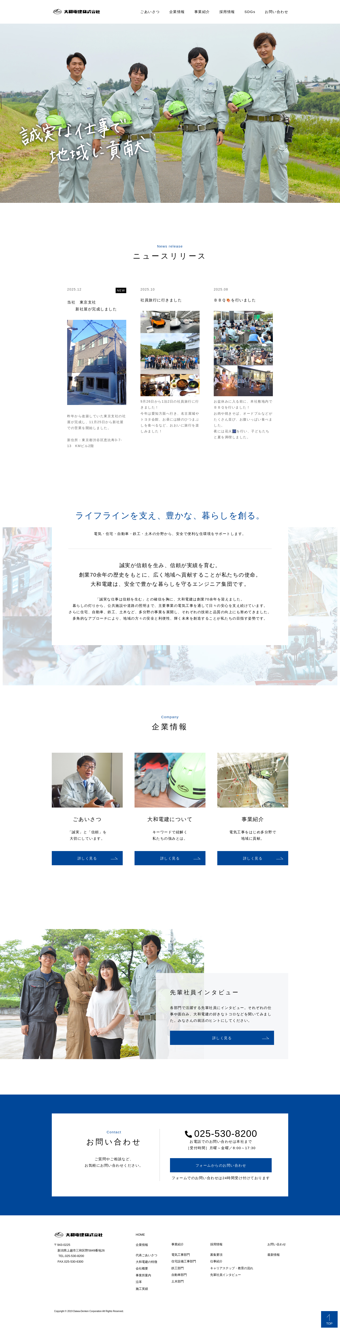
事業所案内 (143, 1275)
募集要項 (216, 1254)
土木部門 (177, 1281)
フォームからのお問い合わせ (221, 1165)
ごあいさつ (150, 12)
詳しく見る (87, 858)
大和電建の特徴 (146, 1262)
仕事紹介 (216, 1261)
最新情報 (273, 1254)
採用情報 (227, 12)
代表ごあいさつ (146, 1255)
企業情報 (177, 12)
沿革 (139, 1282)
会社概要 (142, 1268)
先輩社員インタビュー (225, 1275)
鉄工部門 (177, 1268)
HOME (140, 1234)
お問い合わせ (276, 12)
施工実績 (142, 1289)
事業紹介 (202, 12)
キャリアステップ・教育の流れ (231, 1268)
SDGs (249, 12)
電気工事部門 (180, 1254)
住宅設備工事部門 (183, 1261)
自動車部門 (179, 1275)
